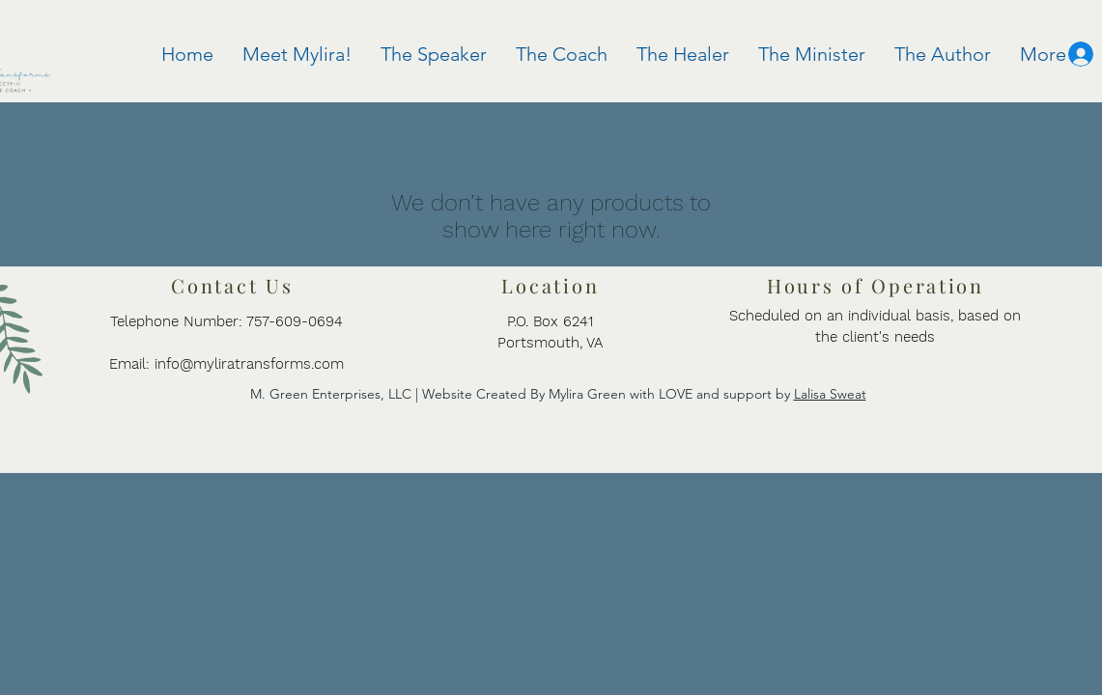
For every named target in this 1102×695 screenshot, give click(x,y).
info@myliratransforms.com (249, 364)
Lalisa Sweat (830, 394)
